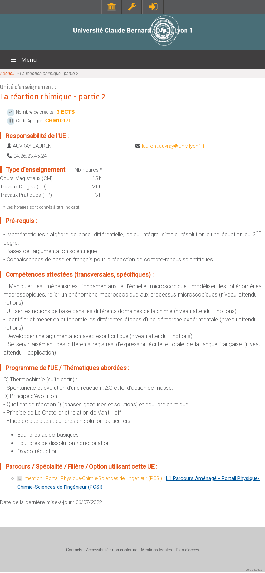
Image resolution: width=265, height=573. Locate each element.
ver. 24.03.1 (254, 569)
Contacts (74, 549)
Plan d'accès (187, 549)
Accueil (7, 73)
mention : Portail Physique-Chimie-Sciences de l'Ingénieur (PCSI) (93, 478)
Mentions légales (156, 549)
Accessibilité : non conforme (111, 549)
